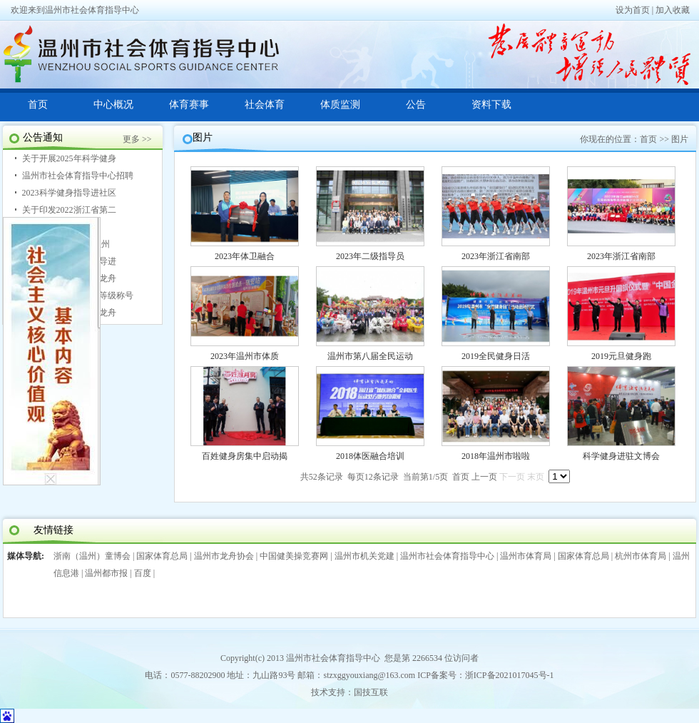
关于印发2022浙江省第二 (69, 210)
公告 (416, 104)
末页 (535, 477)
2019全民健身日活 (495, 356)
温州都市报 (106, 573)
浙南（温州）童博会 (92, 556)
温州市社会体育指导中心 (447, 556)
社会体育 (265, 104)
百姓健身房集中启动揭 (244, 456)
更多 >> (137, 139)
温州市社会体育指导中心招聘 (77, 176)
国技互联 (371, 692)
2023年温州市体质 (244, 356)
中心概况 (113, 104)
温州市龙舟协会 (224, 556)
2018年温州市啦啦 (495, 456)
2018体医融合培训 (370, 456)
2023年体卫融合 (245, 256)
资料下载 (491, 104)
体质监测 (340, 104)
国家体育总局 (162, 556)
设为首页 (633, 10)
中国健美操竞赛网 (294, 556)
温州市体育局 (525, 556)
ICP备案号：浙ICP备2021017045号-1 (485, 675)
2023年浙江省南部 (495, 256)
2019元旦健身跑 (621, 356)
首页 (38, 104)
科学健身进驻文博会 (621, 456)
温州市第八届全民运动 (370, 356)
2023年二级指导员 (370, 256)
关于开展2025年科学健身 (69, 158)
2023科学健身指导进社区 (69, 193)
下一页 (512, 477)
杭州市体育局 (640, 556)
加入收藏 (672, 10)
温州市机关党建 (364, 556)
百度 (142, 573)
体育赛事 (189, 104)
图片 (679, 139)
